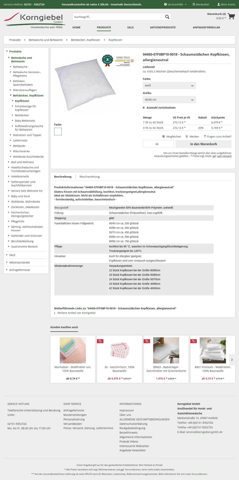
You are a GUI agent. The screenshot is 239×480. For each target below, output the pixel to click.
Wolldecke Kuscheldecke (28, 156)
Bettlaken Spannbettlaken (23, 82)
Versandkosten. (200, 474)
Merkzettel (201, 4)
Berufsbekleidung (22, 241)
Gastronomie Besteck (24, 246)
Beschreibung (63, 176)
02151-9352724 (16, 424)
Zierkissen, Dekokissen (25, 207)
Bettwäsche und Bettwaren (21, 59)
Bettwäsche (20, 66)
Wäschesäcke (21, 151)
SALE (12, 255)
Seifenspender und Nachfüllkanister (23, 183)
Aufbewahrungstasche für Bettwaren (29, 127)
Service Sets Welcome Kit (26, 191)
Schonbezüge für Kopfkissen (25, 108)
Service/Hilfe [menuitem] (174, 4)
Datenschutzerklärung (133, 424)
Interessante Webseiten (134, 446)
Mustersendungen (75, 415)
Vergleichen (171, 136)
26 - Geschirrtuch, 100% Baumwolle (119, 369)
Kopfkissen (22, 101)
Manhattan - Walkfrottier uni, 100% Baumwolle (73, 369)
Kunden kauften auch (64, 327)
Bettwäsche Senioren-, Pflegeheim (27, 73)
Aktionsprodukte (19, 262)
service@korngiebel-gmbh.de (204, 432)
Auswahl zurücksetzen (159, 107)
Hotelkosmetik (20, 176)
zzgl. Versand (224, 156)
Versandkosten (72, 424)
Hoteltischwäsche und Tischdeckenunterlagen (26, 169)
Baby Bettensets (25, 120)
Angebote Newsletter (133, 450)
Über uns (125, 415)
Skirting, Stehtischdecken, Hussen (27, 228)
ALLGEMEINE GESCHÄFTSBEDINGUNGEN (145, 419)
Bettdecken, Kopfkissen (28, 95)
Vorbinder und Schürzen (26, 235)
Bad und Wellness (22, 162)
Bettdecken (22, 115)
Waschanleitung (90, 176)
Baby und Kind (20, 196)
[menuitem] (200, 4)
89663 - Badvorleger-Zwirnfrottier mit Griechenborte (166, 369)
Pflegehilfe (17, 221)
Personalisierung (74, 419)
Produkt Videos (129, 441)
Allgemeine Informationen (136, 437)
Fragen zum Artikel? (218, 136)
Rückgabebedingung (132, 428)
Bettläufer (19, 146)
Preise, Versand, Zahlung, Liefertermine (88, 428)
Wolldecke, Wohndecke (25, 201)
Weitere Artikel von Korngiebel (75, 313)
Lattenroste (20, 140)
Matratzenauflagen (25, 90)
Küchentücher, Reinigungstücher (22, 214)
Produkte (15, 51)
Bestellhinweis (129, 432)
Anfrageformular (73, 410)
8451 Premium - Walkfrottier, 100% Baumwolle (213, 369)
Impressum (127, 410)
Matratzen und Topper (27, 135)
